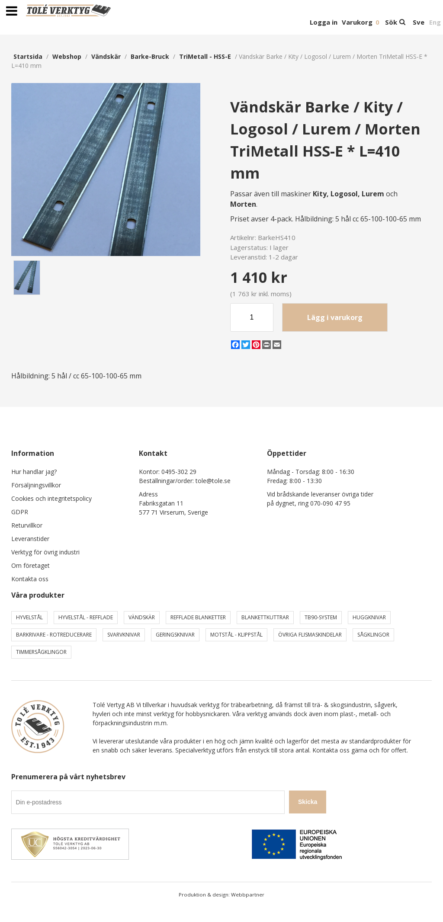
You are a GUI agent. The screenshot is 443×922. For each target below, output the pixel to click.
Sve (418, 22)
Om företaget (30, 565)
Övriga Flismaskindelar (310, 634)
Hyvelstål (29, 617)
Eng (435, 22)
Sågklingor (373, 634)
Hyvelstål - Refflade (85, 617)
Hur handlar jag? (34, 471)
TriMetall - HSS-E (205, 56)
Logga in (323, 22)
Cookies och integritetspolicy (51, 498)
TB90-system (321, 617)
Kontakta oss (29, 579)
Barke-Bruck (150, 56)
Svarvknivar (123, 634)
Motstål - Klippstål (236, 634)
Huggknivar (369, 617)
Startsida (27, 56)
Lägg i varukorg (335, 317)
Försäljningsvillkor (36, 485)
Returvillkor (26, 525)
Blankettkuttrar (265, 617)
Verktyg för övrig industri (45, 552)
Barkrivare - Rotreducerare (54, 634)
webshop (66, 56)
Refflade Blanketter (198, 617)
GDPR (19, 512)
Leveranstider (30, 539)
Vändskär (106, 56)
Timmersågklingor (41, 652)
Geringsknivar (175, 634)
